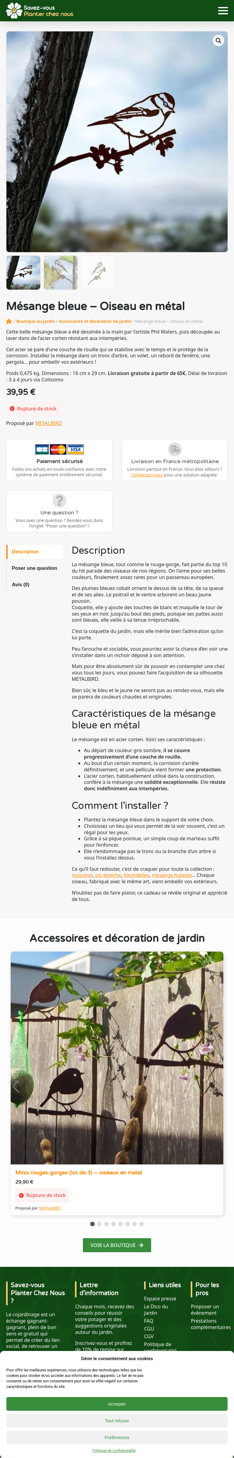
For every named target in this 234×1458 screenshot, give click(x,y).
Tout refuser (117, 1420)
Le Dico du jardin (156, 1309)
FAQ (148, 1321)
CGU (149, 1329)
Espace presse (160, 1298)
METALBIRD (48, 423)
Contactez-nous (146, 475)
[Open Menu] (223, 11)
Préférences (117, 1437)
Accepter (117, 1403)
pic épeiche (108, 875)
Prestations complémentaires (211, 1324)
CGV (149, 1336)
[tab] (34, 552)
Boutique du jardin (35, 321)
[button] (218, 40)
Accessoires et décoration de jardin (95, 321)
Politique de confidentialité (114, 1451)
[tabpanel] (150, 723)
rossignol (82, 875)
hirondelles (136, 875)
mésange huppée (172, 875)
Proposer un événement (205, 1309)
